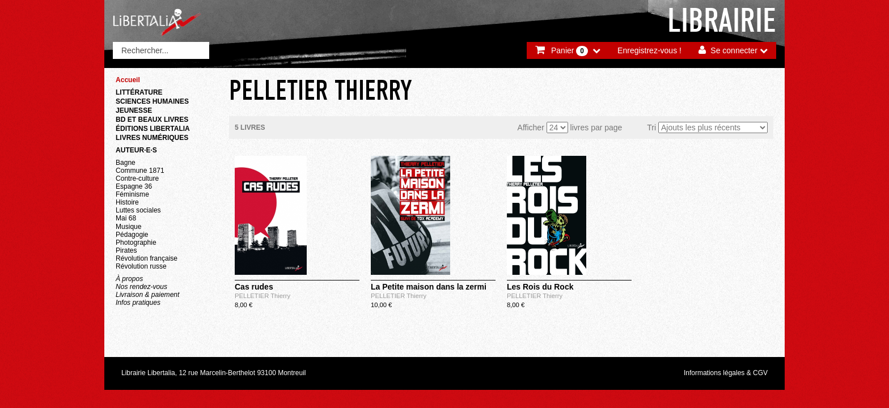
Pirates (126, 250)
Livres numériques (152, 137)
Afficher (531, 127)
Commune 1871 (140, 170)
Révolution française (146, 258)
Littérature (139, 92)
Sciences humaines (152, 101)
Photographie (136, 242)
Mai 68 (126, 218)
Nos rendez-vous (141, 286)
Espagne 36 (134, 186)
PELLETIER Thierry (262, 295)
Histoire (127, 202)
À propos (129, 278)
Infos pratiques (138, 302)
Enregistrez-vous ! (649, 50)
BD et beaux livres (152, 119)
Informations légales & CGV (726, 373)
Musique (128, 226)
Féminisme (132, 194)
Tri (651, 127)
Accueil (128, 79)
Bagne (126, 162)
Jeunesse (134, 110)
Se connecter (733, 50)
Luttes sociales (138, 210)
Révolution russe (141, 266)
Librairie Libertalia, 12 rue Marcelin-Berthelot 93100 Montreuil (213, 373)
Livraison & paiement (147, 294)
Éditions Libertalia (153, 128)
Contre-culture (137, 178)
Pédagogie (132, 234)
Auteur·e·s (136, 150)
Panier (569, 51)
